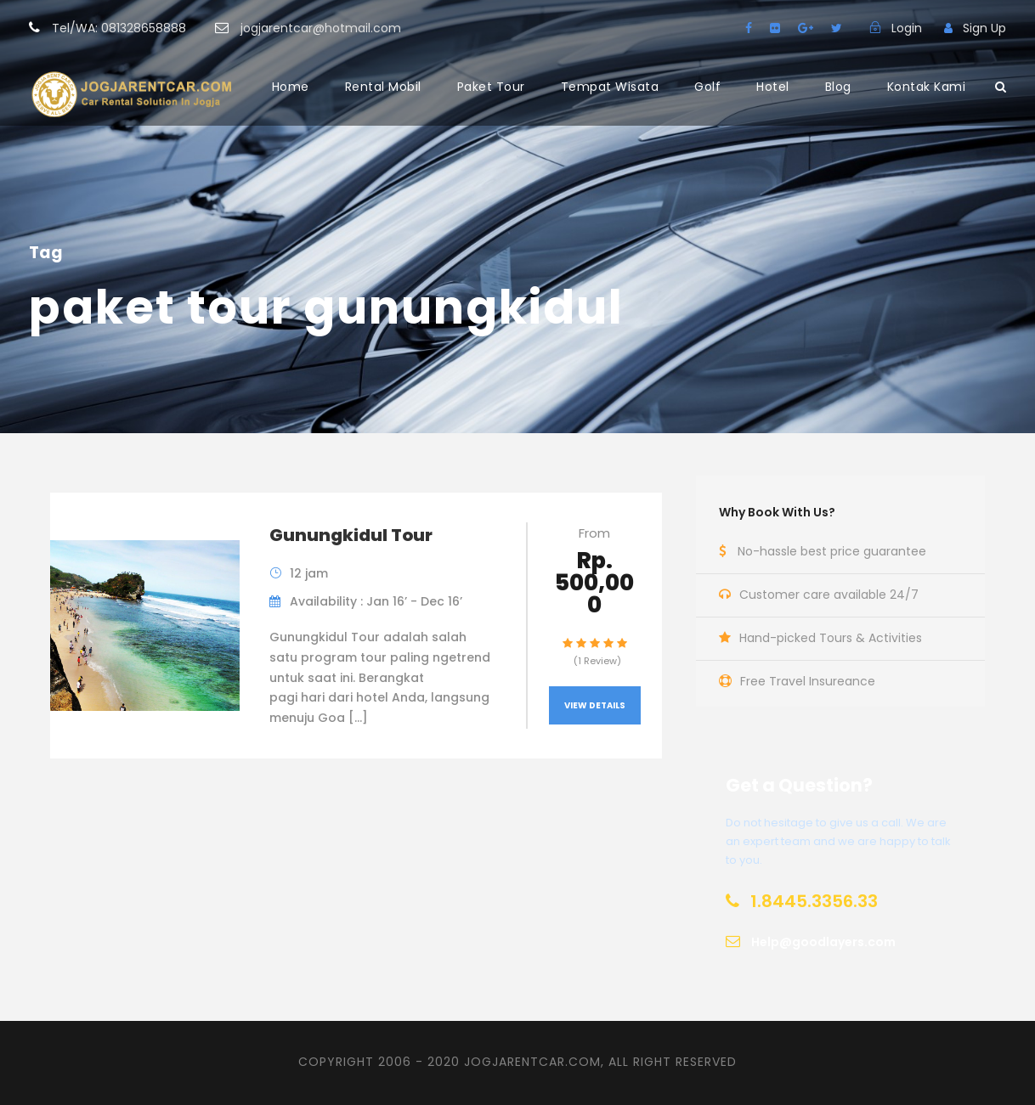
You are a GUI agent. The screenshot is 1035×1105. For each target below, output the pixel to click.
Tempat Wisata (610, 86)
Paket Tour (491, 86)
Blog (838, 86)
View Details (594, 705)
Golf (707, 86)
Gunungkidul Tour (351, 535)
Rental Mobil (383, 86)
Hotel (772, 86)
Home (290, 86)
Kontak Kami (926, 86)
